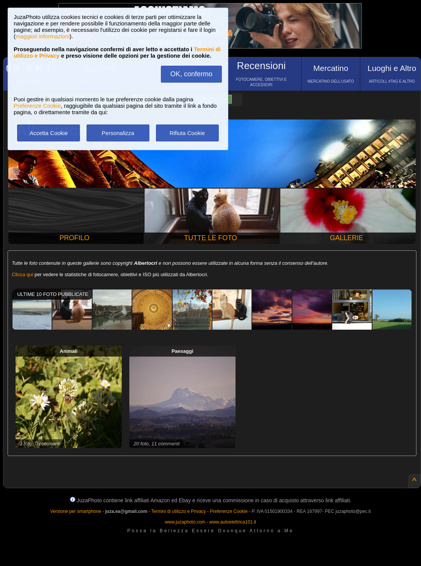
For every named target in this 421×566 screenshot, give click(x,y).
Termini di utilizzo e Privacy (178, 511)
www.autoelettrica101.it (232, 522)
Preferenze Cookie (37, 105)
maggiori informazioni (43, 36)
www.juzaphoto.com (185, 522)
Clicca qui (22, 274)
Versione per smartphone (75, 511)
